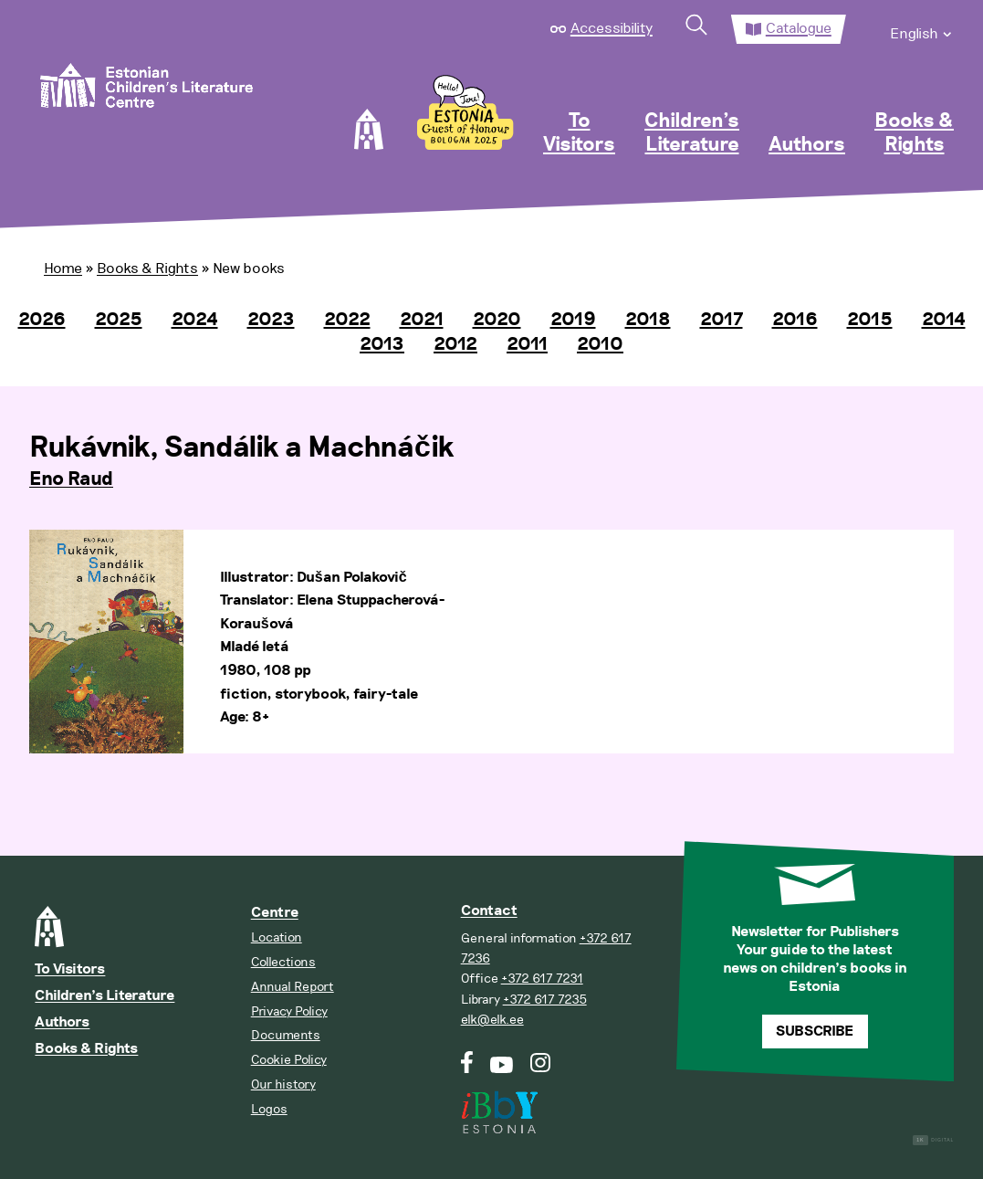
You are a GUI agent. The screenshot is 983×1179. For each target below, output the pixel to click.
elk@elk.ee (492, 1019)
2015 (870, 320)
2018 (648, 320)
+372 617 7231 (542, 978)
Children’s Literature (691, 133)
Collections (283, 962)
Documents (285, 1035)
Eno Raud (71, 479)
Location (276, 937)
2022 (347, 320)
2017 (721, 320)
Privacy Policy (289, 1011)
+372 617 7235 (545, 999)
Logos (269, 1109)
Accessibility (611, 28)
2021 (422, 320)
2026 (42, 320)
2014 (944, 320)
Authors (807, 145)
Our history (283, 1084)
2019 (573, 320)
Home (63, 268)
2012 (455, 344)
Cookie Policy (289, 1060)
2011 (527, 344)
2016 (795, 320)
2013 (382, 344)
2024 (195, 320)
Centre (274, 912)
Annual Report (292, 987)
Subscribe (814, 1031)
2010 (600, 344)
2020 (497, 320)
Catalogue (798, 28)
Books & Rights (914, 133)
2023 (271, 320)
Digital (933, 1140)
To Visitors (579, 133)
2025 (118, 320)
